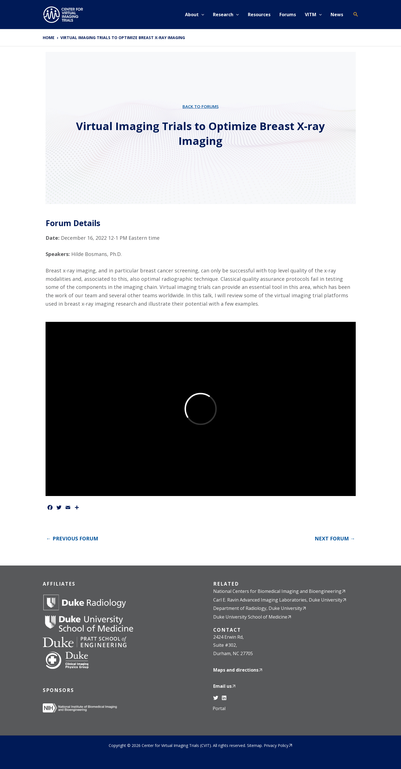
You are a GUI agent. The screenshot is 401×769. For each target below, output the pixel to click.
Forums (287, 14)
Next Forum (335, 538)
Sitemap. (255, 745)
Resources (259, 14)
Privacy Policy (276, 745)
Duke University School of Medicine (250, 617)
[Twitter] (215, 697)
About (194, 14)
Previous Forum (72, 538)
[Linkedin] (224, 697)
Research (226, 14)
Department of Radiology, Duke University (257, 608)
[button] (201, 14)
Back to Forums (200, 106)
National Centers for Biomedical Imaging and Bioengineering (277, 591)
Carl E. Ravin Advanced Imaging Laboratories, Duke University (277, 600)
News (337, 14)
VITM (313, 14)
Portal (219, 708)
